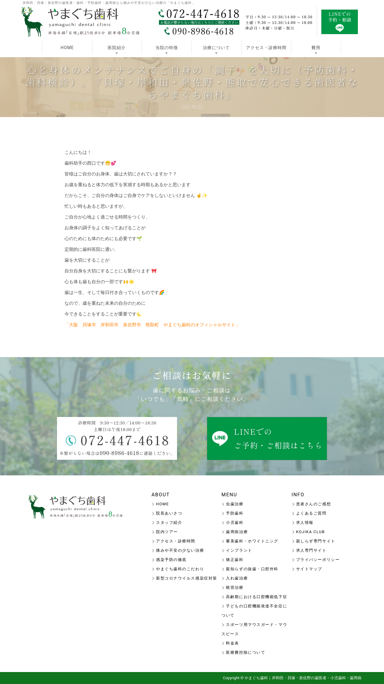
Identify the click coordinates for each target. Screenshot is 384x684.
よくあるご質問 (311, 513)
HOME (67, 47)
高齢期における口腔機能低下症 (256, 596)
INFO (298, 495)
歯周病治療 (237, 532)
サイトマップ (309, 569)
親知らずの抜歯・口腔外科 (252, 569)
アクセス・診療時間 (266, 47)
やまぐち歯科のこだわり (180, 569)
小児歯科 (234, 522)
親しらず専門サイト (315, 541)
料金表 (232, 643)
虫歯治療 (234, 504)
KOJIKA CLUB (310, 532)
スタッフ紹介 (169, 522)
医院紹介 (117, 47)
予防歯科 (234, 513)
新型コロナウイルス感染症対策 (186, 578)
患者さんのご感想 (313, 504)
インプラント (239, 550)
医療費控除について (245, 652)
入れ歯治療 (237, 578)
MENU (229, 495)
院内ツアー (167, 532)
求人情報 (305, 522)
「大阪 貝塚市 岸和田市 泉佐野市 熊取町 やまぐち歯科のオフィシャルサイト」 (152, 324)
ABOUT (161, 495)
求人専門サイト (311, 550)
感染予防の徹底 (171, 559)
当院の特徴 (166, 47)
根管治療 (234, 587)
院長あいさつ (169, 513)
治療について (216, 47)
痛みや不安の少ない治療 (180, 550)
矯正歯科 (234, 559)
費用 (315, 47)
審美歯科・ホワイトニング (252, 541)
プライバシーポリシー (318, 559)
